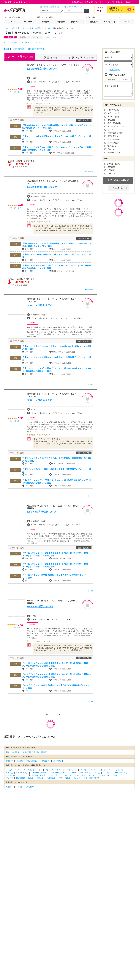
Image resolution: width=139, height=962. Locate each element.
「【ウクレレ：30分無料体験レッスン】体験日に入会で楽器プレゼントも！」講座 (56, 137)
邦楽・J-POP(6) (64, 778)
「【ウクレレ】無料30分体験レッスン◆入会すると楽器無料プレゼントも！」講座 (56, 358)
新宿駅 (57, 7)
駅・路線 (28, 22)
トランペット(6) (88, 775)
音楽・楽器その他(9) (91, 778)
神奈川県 (23, 37)
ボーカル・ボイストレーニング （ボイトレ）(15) (24, 770)
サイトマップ (108, 2)
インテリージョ (112, 139)
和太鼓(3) (106, 773)
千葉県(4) (19, 787)
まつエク (70, 7)
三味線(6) (40, 778)
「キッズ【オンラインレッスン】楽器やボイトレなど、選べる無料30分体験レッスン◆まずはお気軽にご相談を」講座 (56, 554)
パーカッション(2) (120, 773)
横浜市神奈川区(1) (13, 752)
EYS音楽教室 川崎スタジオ (43, 187)
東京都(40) (30, 787)
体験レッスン (77, 22)
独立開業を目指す (113, 133)
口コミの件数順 (18, 49)
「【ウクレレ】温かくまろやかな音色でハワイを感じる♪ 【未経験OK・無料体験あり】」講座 (56, 347)
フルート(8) (62, 775)
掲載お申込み (77, 2)
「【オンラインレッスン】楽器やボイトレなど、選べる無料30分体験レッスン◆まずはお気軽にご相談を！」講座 (56, 369)
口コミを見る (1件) (15, 421)
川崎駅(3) (19, 761)
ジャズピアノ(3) (22, 773)
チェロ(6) (94, 770)
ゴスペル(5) (116, 775)
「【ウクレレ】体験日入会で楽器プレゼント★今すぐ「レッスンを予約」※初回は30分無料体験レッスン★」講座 (56, 148)
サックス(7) (74, 775)
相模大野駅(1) (58, 761)
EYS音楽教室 (89, 171)
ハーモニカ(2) (23, 775)
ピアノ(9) (9, 773)
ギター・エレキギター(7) (54, 770)
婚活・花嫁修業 (112, 123)
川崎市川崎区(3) (42, 752)
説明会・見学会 (112, 164)
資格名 (125, 79)
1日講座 (109, 170)
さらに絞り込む (118, 188)
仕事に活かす (111, 136)
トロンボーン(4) (37, 775)
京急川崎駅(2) (31, 761)
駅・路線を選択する (114, 70)
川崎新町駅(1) (45, 761)
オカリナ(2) (10, 775)
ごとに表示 (19, 56)
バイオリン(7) (72, 770)
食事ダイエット (112, 152)
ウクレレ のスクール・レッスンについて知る (25, 42)
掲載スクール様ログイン (125, 2)
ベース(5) (83, 770)
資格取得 (94, 22)
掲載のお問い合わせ (92, 2)
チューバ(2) (50, 775)
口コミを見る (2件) (15, 208)
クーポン (109, 173)
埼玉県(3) (9, 787)
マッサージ (78, 7)
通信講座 (61, 22)
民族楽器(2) (20, 778)
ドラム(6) (96, 773)
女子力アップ (111, 113)
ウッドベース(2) (107, 770)
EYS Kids (90, 591)
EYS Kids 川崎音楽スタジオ (42, 511)
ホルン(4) (77, 778)
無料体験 (109, 167)
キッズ (108, 130)
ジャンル (12, 22)
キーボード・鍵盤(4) (38, 773)
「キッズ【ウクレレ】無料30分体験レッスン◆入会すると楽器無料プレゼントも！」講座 (55, 576)
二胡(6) (30, 778)
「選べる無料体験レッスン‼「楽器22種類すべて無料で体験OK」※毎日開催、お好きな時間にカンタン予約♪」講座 (56, 126)
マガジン (126, 22)
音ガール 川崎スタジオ (39, 305)
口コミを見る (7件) (15, 92)
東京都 (46, 7)
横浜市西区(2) (28, 752)
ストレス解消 (111, 116)
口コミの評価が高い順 (36, 49)
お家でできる (111, 110)
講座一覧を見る (84, 120)
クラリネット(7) (103, 775)
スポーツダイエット (114, 126)
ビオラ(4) (119, 770)
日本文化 (109, 149)
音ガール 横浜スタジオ (39, 400)
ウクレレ (35, 37)
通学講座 (45, 22)
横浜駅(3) (9, 761)
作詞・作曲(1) (85, 773)
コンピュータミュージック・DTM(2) (63, 773)
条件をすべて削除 (50, 37)
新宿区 (51, 7)
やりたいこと (109, 22)
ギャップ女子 (111, 143)
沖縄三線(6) (51, 778)
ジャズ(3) (9, 778)
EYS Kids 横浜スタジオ (40, 606)
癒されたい (110, 146)
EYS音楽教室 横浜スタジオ (42, 68)
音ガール (90, 384)
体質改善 (109, 120)
